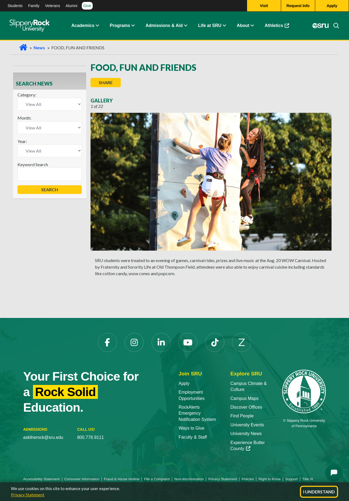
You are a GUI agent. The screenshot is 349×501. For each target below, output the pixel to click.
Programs (120, 25)
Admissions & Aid (164, 25)
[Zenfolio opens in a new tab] (241, 342)
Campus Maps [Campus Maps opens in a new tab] (244, 398)
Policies (248, 479)
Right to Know (269, 479)
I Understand (319, 491)
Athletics (279, 27)
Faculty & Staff (193, 437)
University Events (247, 425)
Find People (242, 416)
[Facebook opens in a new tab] (107, 342)
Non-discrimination (189, 479)
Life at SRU (209, 25)
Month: (24, 117)
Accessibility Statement (41, 479)
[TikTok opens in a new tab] (214, 342)
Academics (83, 25)
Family (33, 6)
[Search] (334, 26)
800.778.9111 (90, 437)
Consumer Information (82, 479)
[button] (97, 25)
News (39, 47)
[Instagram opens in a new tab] (134, 342)
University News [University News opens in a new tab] (246, 433)
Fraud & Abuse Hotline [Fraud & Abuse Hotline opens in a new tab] (121, 479)
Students (15, 6)
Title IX (307, 479)
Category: (26, 94)
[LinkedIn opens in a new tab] (161, 342)
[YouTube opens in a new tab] (187, 342)
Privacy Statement (27, 494)
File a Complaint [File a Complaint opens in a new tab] (157, 479)
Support (291, 479)
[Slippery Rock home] (30, 25)
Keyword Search (32, 164)
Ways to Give (191, 428)
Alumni (71, 6)
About (243, 25)
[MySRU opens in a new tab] (320, 26)
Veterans (52, 6)
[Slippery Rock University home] (304, 391)
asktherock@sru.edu (43, 437)
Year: (22, 141)
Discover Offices (246, 407)
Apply (184, 383)
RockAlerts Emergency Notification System (197, 413)
